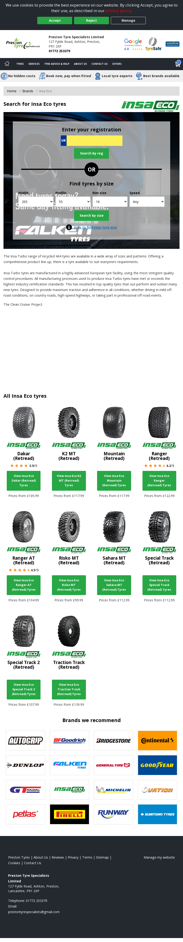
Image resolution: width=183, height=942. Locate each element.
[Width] (36, 201)
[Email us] (34, 912)
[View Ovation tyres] (157, 790)
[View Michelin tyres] (113, 790)
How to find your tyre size (95, 227)
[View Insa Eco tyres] (69, 790)
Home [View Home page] (12, 91)
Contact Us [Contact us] (100, 63)
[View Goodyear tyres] (157, 765)
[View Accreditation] (153, 43)
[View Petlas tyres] (25, 814)
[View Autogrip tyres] (25, 741)
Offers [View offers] (117, 63)
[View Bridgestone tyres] (113, 741)
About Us (80, 63)
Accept (55, 20)
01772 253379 (59, 51)
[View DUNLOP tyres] (25, 765)
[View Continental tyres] (157, 741)
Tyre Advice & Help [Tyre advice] (56, 63)
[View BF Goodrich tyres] (69, 741)
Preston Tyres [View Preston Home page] (19, 857)
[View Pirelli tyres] (69, 814)
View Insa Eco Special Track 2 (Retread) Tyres (24, 689)
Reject (91, 20)
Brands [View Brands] (27, 91)
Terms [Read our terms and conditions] (87, 857)
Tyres (20, 63)
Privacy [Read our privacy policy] (73, 857)
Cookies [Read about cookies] (14, 863)
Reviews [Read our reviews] (58, 857)
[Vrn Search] (91, 140)
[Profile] (73, 201)
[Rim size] (110, 201)
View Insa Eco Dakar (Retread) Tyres (24, 480)
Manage (128, 20)
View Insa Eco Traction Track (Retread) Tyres (69, 689)
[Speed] (147, 201)
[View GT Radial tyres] (25, 790)
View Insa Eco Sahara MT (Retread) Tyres (114, 585)
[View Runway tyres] (113, 814)
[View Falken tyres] (69, 765)
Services (34, 63)
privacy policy (118, 10)
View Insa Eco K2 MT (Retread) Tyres (69, 480)
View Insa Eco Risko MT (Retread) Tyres (69, 585)
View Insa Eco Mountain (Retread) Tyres (114, 480)
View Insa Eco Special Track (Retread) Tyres (159, 585)
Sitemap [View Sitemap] (102, 857)
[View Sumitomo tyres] (157, 814)
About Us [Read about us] (41, 857)
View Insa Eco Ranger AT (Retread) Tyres (24, 585)
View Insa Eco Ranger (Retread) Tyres (159, 480)
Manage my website (159, 857)
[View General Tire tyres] (113, 765)
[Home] (7, 64)
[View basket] (178, 64)
